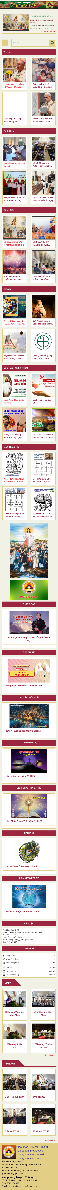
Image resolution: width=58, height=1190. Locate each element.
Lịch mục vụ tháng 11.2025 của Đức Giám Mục (29, 639)
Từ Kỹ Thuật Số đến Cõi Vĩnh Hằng (23, 731)
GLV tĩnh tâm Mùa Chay (43, 1014)
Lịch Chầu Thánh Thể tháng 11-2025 (24, 821)
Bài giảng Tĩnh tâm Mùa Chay (14, 1014)
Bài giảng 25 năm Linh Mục (43, 1046)
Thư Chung (29, 652)
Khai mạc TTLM (41, 1131)
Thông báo (29, 604)
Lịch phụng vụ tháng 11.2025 (20, 776)
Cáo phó (29, 833)
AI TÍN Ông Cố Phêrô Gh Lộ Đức (22, 866)
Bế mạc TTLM (12, 1131)
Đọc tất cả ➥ (50, 1055)
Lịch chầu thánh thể (29, 788)
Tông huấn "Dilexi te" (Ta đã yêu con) (24, 686)
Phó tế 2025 (39, 1097)
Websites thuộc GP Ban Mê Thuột (22, 911)
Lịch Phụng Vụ (29, 743)
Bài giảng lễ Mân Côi (14, 1046)
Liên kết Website (29, 878)
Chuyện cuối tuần (29, 697)
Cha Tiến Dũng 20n (14, 1097)
